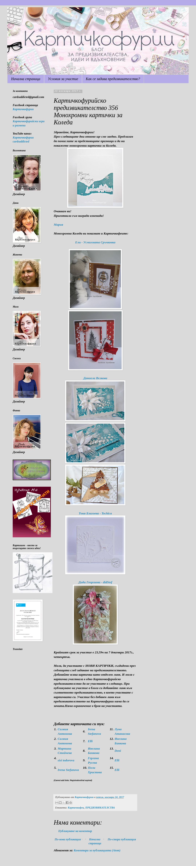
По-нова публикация (68, 839)
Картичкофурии (23, 109)
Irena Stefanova (68, 770)
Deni (118, 750)
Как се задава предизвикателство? (113, 79)
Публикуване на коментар (75, 831)
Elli (90, 741)
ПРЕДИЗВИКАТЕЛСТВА (100, 807)
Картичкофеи (76, 807)
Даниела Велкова (95, 378)
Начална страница (25, 79)
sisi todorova (66, 760)
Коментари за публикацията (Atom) (97, 850)
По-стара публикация (122, 839)
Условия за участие (63, 79)
